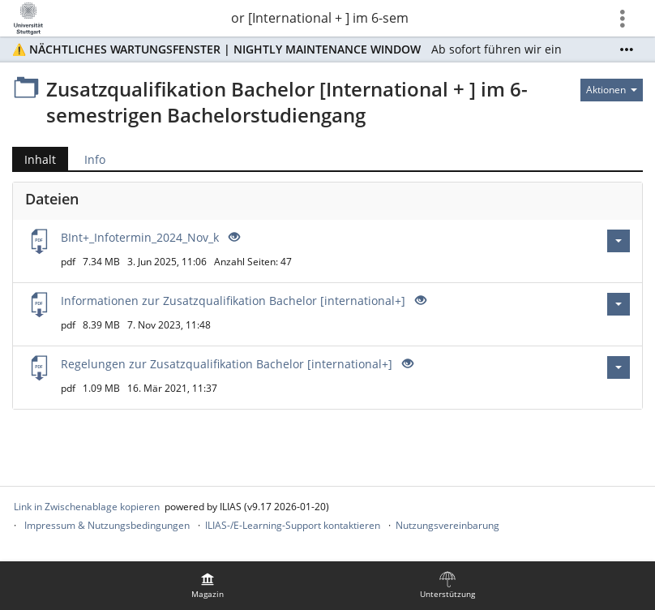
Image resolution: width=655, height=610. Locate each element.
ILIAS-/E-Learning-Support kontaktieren (292, 525)
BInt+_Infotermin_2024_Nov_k (140, 237)
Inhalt (34, 159)
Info (94, 159)
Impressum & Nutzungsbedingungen (107, 525)
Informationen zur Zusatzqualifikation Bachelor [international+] (233, 300)
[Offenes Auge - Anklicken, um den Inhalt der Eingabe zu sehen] (232, 237)
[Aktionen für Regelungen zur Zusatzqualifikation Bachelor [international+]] (618, 367)
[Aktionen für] (611, 90)
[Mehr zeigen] (626, 49)
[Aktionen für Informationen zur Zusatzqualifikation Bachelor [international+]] (618, 304)
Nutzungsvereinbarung (447, 525)
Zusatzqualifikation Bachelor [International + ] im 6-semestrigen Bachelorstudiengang (319, 18)
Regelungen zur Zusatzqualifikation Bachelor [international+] (226, 364)
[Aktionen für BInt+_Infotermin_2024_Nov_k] (618, 241)
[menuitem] (207, 585)
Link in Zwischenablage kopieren (87, 506)
